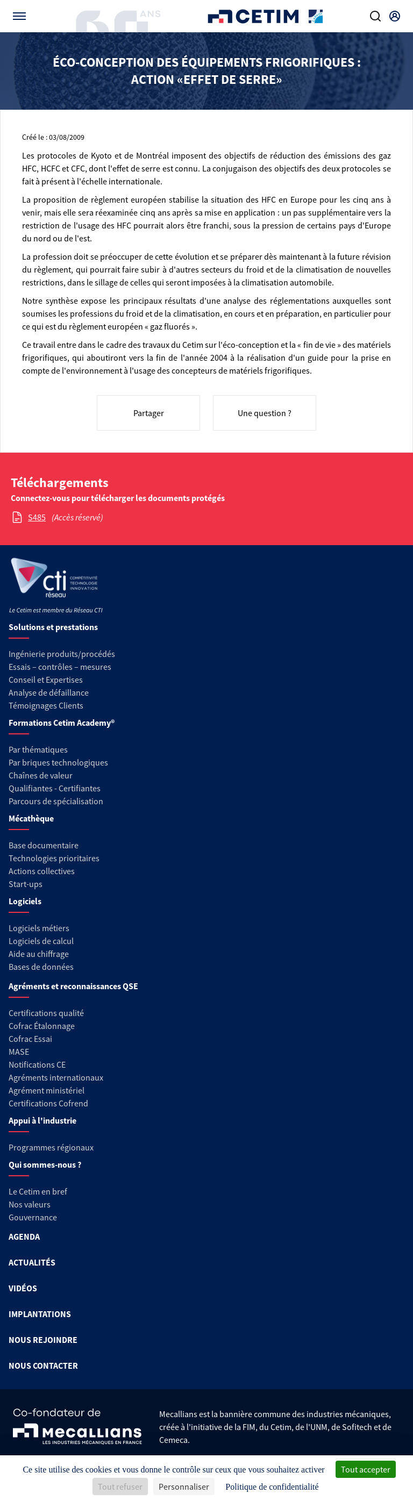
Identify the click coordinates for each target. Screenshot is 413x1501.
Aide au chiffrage (39, 953)
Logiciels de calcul (41, 940)
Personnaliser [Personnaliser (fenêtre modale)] (184, 1486)
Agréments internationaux (56, 1077)
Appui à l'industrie (42, 1120)
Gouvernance (33, 1217)
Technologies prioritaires (54, 858)
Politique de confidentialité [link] (271, 1486)
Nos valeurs (30, 1204)
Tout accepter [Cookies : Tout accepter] (365, 1469)
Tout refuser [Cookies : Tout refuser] (120, 1486)
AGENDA (24, 1236)
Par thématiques (38, 749)
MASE (19, 1051)
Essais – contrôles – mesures (60, 666)
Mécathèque (31, 818)
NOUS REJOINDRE (43, 1339)
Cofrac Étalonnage (42, 1025)
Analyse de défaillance (49, 692)
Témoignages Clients (46, 705)
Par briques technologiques (58, 762)
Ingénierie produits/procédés (62, 653)
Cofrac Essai (30, 1038)
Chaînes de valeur (41, 775)
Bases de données (41, 966)
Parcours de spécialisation (56, 801)
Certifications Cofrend (48, 1103)
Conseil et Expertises (46, 679)
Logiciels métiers (39, 928)
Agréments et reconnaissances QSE (73, 986)
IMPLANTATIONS (40, 1314)
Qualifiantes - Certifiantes (55, 788)
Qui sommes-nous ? (45, 1164)
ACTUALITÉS (32, 1262)
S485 (37, 517)
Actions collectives (42, 871)
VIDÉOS (23, 1288)
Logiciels (25, 901)
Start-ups (25, 883)
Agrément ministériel (46, 1090)
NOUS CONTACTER (43, 1365)
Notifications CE (37, 1064)
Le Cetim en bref (38, 1191)
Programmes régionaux (51, 1147)
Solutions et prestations (53, 626)
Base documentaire (44, 845)
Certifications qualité (46, 1012)
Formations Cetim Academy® (62, 722)
